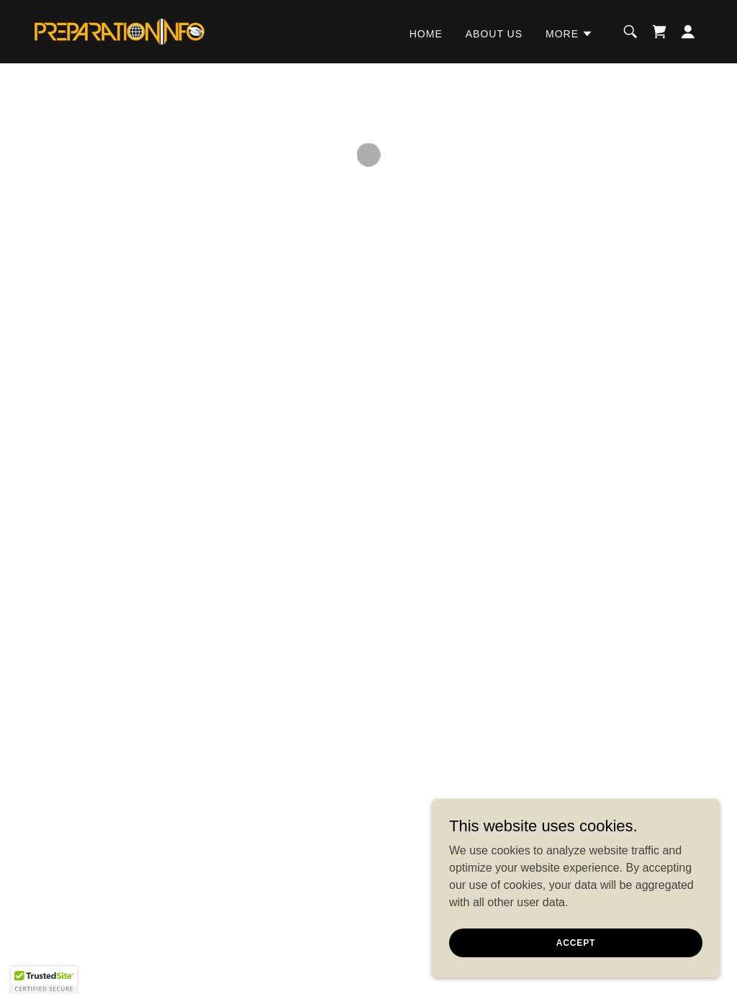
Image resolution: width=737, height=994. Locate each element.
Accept (575, 942)
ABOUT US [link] (494, 34)
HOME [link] (426, 34)
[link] (119, 30)
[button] (569, 33)
